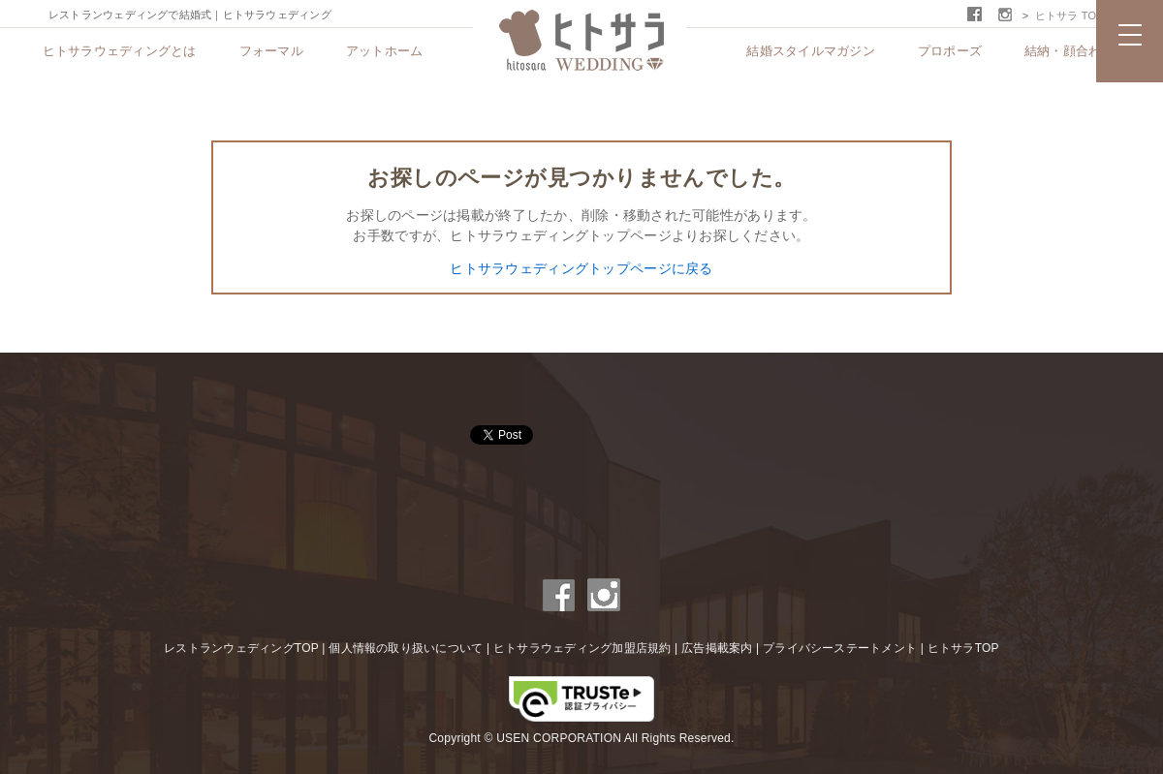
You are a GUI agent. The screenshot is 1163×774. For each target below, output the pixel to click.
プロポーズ (950, 51)
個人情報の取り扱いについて (406, 648)
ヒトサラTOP (963, 648)
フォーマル (271, 51)
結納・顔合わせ (1069, 51)
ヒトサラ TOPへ (1075, 15)
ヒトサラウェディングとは (120, 51)
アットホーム (385, 51)
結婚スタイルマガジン (810, 51)
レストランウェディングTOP (241, 648)
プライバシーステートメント (840, 648)
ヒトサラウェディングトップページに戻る (581, 268)
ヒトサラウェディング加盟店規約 (582, 648)
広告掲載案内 (716, 648)
